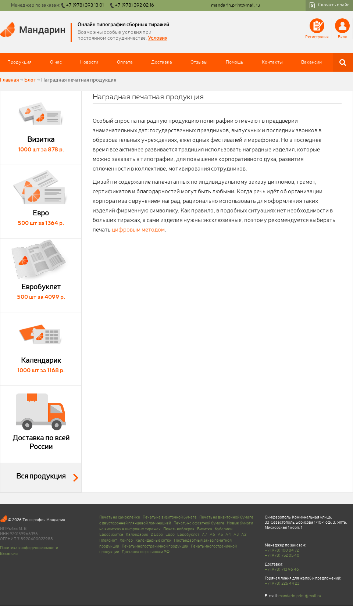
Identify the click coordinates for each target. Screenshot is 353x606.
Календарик (137, 535)
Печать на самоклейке (119, 517)
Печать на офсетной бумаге (199, 523)
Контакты (272, 62)
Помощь (234, 62)
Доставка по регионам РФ (146, 552)
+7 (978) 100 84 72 (282, 550)
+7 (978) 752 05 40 (282, 555)
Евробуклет (188, 535)
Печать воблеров (179, 529)
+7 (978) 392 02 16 (134, 5)
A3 (236, 535)
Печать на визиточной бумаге (170, 517)
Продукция (19, 62)
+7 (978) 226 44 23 (282, 583)
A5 (220, 535)
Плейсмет (108, 540)
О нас (56, 62)
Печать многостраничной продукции (155, 546)
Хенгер (126, 540)
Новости (89, 62)
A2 (243, 535)
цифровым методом (138, 230)
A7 (204, 535)
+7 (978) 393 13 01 (85, 5)
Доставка (161, 62)
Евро (170, 535)
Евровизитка (111, 535)
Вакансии (311, 62)
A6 (212, 535)
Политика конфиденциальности (29, 548)
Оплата (125, 62)
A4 (228, 535)
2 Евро (157, 535)
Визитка (204, 529)
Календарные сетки (153, 540)
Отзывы (198, 62)
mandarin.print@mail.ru (235, 5)
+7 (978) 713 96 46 (282, 569)
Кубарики (223, 529)
